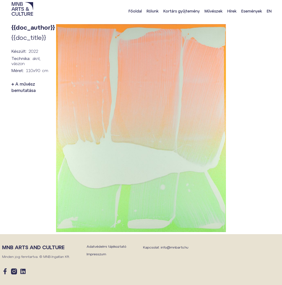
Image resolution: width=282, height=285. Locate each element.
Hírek (232, 11)
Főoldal (135, 11)
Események (251, 11)
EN (269, 11)
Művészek (213, 11)
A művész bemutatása (23, 87)
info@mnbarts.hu (174, 247)
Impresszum (96, 254)
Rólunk (153, 11)
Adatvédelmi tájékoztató (106, 246)
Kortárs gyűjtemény (181, 11)
